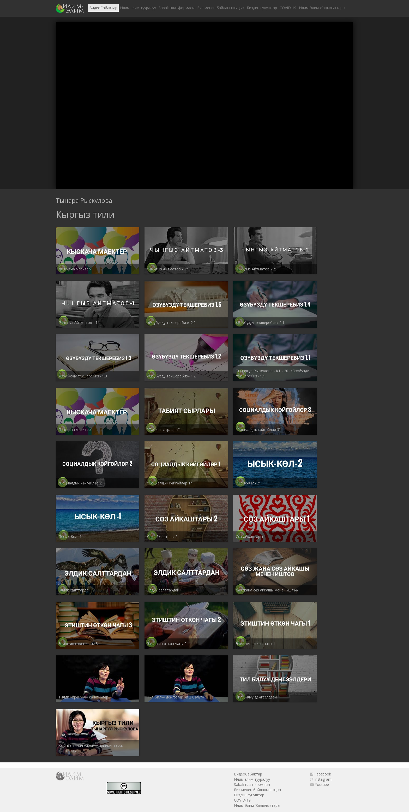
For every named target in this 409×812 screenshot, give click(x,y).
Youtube (319, 784)
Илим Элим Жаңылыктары (322, 7)
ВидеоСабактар (103, 7)
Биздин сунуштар (262, 7)
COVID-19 (288, 7)
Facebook (320, 774)
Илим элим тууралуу (138, 7)
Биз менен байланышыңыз (220, 7)
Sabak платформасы (177, 7)
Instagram (321, 779)
